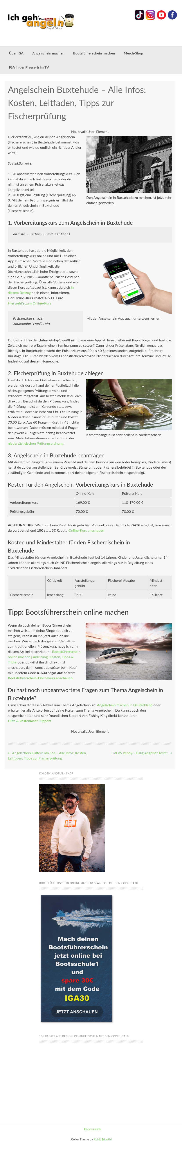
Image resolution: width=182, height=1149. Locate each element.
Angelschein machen (48, 53)
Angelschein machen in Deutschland (125, 705)
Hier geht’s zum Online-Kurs (29, 303)
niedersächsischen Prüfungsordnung (35, 443)
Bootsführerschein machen (94, 53)
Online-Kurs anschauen (86, 530)
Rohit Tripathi (103, 1139)
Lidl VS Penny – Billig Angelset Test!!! (142, 753)
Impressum (92, 1129)
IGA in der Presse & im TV (29, 67)
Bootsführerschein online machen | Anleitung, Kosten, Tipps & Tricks (44, 656)
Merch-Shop (133, 53)
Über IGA (16, 53)
